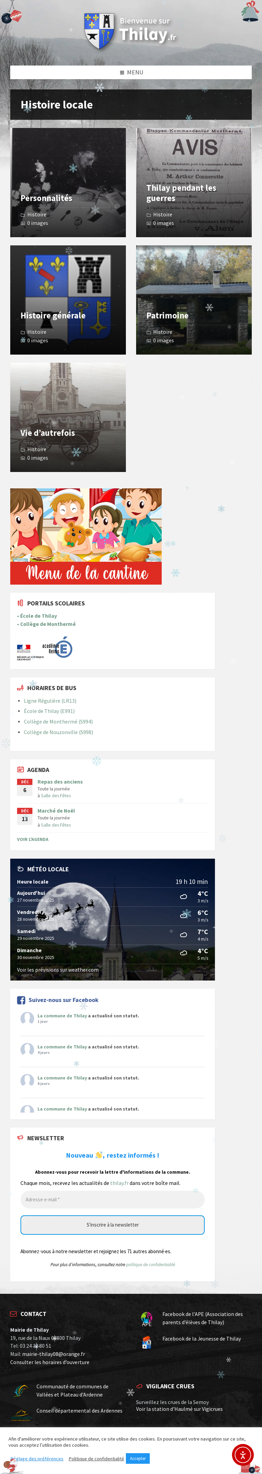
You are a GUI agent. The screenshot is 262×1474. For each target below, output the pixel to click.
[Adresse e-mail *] (112, 1200)
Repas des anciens (60, 781)
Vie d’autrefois (47, 433)
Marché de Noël (56, 810)
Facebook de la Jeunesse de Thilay (201, 1338)
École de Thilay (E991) (49, 711)
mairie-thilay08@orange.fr (53, 1354)
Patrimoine (167, 315)
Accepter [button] (138, 1458)
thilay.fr (119, 1183)
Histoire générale (53, 315)
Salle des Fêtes (56, 795)
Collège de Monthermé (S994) (58, 721)
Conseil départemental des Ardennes (79, 1410)
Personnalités (46, 198)
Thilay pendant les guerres (181, 193)
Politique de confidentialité (96, 1459)
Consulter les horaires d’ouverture (49, 1362)
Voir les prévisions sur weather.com (58, 970)
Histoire (36, 214)
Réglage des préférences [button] (36, 1459)
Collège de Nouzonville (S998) (58, 732)
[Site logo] (131, 52)
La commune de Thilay (62, 1016)
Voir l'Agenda (32, 839)
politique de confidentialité (150, 1265)
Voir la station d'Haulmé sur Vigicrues (179, 1409)
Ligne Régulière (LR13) (50, 701)
